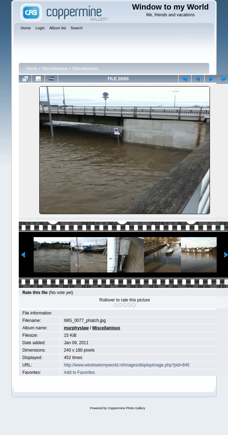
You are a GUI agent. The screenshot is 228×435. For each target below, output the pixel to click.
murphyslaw (76, 327)
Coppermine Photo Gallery (126, 408)
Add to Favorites (79, 372)
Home (31, 68)
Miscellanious (55, 68)
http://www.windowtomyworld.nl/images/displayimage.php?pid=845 (127, 365)
